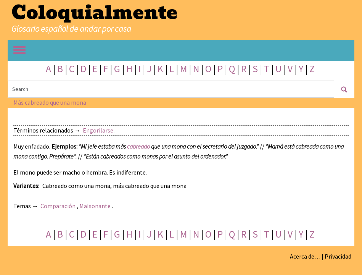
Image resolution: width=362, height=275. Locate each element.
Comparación (58, 206)
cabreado (138, 146)
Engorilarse (98, 130)
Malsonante (95, 206)
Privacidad (338, 256)
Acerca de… (305, 256)
